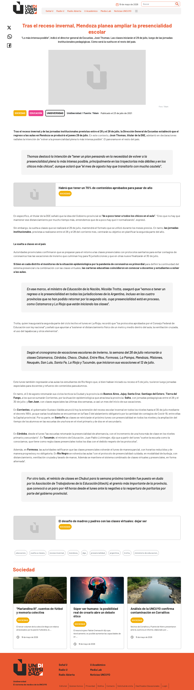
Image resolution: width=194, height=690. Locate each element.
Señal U (49, 11)
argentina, (114, 553)
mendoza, (73, 553)
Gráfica (101, 686)
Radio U (60, 11)
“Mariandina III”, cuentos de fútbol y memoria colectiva (39, 610)
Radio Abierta (74, 11)
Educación (36, 113)
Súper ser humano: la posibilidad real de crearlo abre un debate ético (95, 612)
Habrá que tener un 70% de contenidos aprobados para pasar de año (105, 188)
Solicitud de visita (125, 686)
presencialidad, (98, 553)
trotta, (127, 553)
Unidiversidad (55, 113)
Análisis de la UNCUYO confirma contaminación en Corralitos (152, 610)
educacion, (21, 553)
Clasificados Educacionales (147, 686)
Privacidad (90, 686)
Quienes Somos (76, 686)
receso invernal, (56, 553)
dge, (84, 553)
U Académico (91, 11)
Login (164, 686)
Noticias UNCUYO (122, 11)
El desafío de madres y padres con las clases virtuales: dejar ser (103, 521)
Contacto (111, 686)
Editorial (63, 686)
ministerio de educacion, (146, 553)
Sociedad (20, 113)
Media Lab (106, 11)
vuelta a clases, (37, 553)
